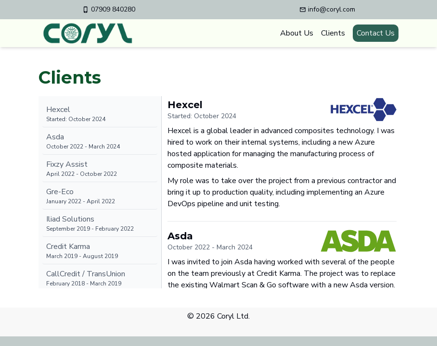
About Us (296, 33)
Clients (333, 33)
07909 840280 (108, 9)
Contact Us (376, 33)
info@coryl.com (327, 9)
